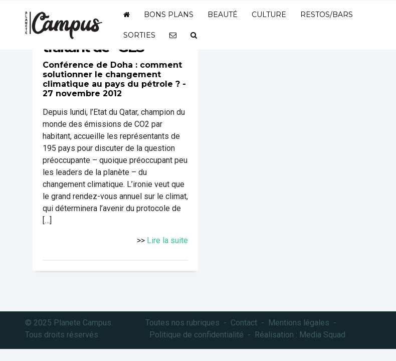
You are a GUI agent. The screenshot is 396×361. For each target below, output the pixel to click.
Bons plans (168, 14)
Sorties (139, 35)
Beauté (223, 14)
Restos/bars (326, 14)
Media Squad (322, 334)
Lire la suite (167, 240)
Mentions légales (298, 322)
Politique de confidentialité (196, 334)
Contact (244, 322)
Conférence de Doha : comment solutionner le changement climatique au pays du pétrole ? (112, 74)
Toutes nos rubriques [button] (182, 322)
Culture (269, 14)
